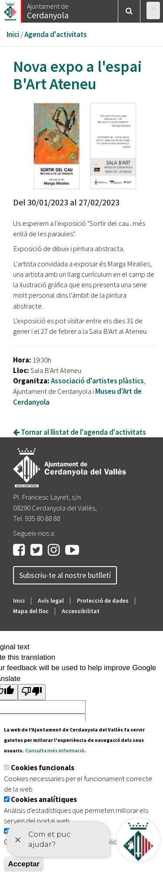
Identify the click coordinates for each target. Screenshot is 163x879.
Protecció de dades (103, 600)
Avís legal (51, 600)
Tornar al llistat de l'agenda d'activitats (79, 432)
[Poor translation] (32, 692)
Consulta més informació (54, 750)
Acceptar (24, 864)
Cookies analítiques (44, 799)
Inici (13, 34)
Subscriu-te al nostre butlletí (65, 575)
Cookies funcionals (42, 767)
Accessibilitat (81, 611)
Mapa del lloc (31, 611)
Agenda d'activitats (55, 34)
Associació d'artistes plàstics (97, 381)
